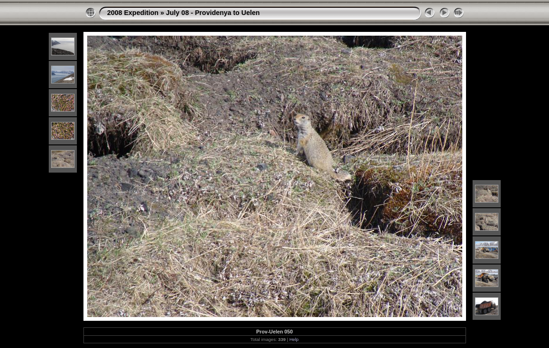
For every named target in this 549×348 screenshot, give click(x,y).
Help (294, 339)
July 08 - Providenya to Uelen (213, 12)
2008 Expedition (133, 12)
